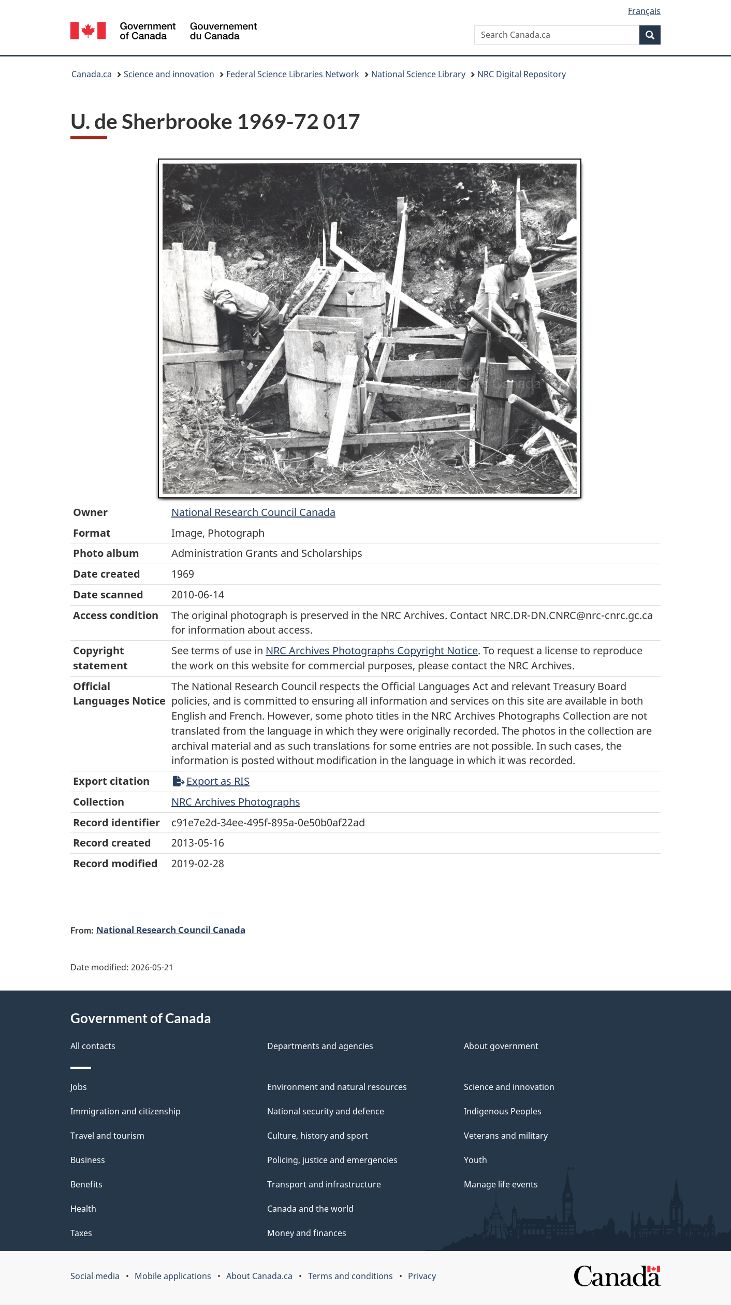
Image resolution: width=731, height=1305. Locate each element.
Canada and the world (310, 1208)
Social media (95, 1276)
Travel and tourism (107, 1135)
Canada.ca (91, 74)
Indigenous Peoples (503, 1111)
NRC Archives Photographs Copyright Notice (372, 650)
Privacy (422, 1276)
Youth (475, 1160)
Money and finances (306, 1233)
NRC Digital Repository (521, 74)
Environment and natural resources (337, 1087)
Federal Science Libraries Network (292, 74)
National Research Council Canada (253, 512)
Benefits (86, 1184)
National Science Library (418, 74)
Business (87, 1160)
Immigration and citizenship (125, 1111)
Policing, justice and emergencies (332, 1160)
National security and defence (325, 1111)
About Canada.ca (259, 1276)
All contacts (92, 1046)
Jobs (78, 1087)
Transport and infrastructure (324, 1184)
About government (501, 1046)
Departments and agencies (320, 1046)
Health (83, 1208)
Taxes (81, 1233)
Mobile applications (173, 1276)
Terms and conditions (350, 1276)
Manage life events (501, 1184)
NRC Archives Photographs (235, 802)
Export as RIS (211, 781)
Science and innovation (169, 74)
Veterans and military (506, 1135)
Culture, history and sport (317, 1135)
